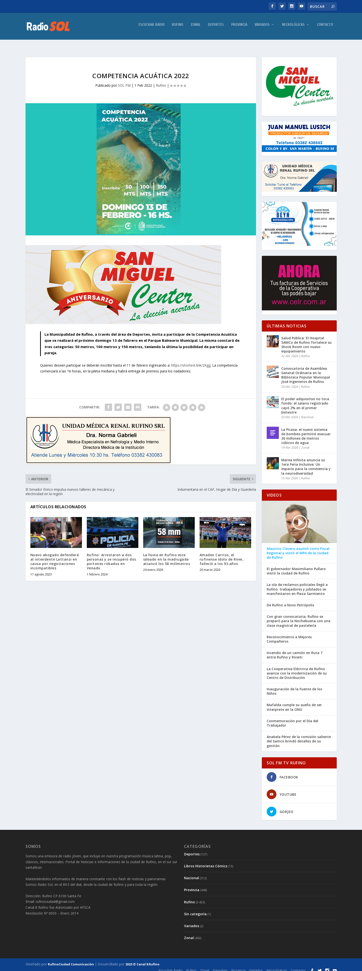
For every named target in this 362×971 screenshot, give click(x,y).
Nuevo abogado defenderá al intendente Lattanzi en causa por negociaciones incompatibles (54, 557)
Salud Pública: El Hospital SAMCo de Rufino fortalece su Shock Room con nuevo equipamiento (306, 340)
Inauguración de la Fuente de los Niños (294, 687)
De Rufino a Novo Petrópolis (290, 601)
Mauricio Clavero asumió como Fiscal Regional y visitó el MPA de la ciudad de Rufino (298, 548)
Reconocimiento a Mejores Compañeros (289, 634)
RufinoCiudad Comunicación (71, 960)
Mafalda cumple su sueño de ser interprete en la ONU (294, 702)
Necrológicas (293, 28)
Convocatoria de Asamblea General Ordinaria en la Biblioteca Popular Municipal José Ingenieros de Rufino (305, 371)
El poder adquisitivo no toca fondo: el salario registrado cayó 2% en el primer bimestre (305, 401)
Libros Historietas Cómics (205, 861)
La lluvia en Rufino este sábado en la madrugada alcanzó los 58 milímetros (166, 555)
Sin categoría (195, 909)
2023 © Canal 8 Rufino (142, 960)
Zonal (196, 28)
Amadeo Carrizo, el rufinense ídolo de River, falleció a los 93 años (222, 555)
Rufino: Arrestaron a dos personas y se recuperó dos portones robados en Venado (111, 557)
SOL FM (124, 81)
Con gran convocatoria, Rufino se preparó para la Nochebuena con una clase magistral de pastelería (298, 616)
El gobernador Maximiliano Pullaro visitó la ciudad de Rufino (296, 566)
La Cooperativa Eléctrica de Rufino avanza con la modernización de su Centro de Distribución (297, 668)
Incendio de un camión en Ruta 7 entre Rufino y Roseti (294, 650)
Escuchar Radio (152, 28)
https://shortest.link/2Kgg (191, 361)
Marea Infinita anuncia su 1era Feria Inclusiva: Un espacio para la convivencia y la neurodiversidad (306, 462)
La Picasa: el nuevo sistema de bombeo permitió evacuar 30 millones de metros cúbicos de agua (306, 432)
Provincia (239, 28)
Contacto (325, 28)
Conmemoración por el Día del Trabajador (292, 718)
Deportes (216, 28)
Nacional (307, 413)
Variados (262, 28)
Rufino (177, 28)
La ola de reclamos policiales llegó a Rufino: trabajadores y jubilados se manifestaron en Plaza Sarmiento (297, 584)
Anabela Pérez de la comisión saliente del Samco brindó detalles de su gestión (299, 736)
